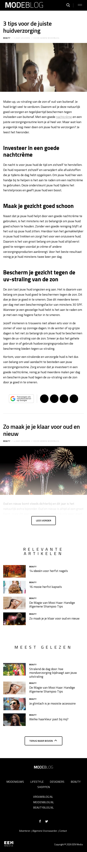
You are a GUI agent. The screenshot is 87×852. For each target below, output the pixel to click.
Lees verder (43, 520)
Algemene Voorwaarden (44, 831)
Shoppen (43, 787)
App (74, 398)
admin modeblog (49, 38)
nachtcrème (64, 116)
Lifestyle (37, 782)
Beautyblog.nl (43, 807)
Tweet (54, 398)
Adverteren (24, 831)
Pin (64, 398)
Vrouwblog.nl (43, 797)
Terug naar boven (41, 741)
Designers (57, 782)
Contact (63, 831)
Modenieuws (15, 782)
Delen (44, 398)
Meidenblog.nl (43, 802)
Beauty (6, 38)
